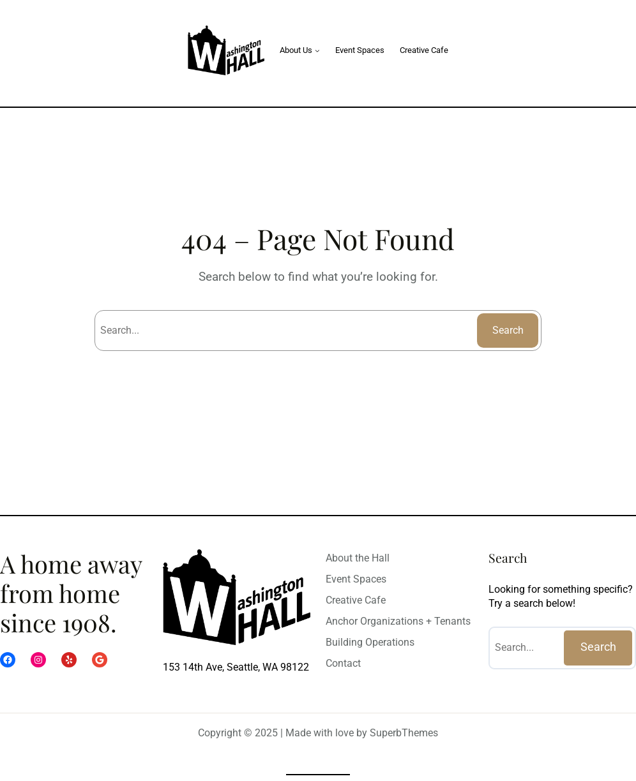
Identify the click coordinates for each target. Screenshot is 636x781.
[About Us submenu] (317, 50)
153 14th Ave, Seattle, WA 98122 (236, 667)
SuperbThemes (404, 733)
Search (508, 330)
